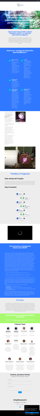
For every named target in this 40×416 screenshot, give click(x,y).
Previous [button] (5, 157)
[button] (38, 406)
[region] (20, 158)
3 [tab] (20, 169)
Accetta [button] (32, 412)
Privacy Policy (18, 413)
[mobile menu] (0, 9)
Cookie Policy (22, 413)
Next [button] (34, 157)
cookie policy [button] (33, 409)
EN (38, 9)
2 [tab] (19, 169)
